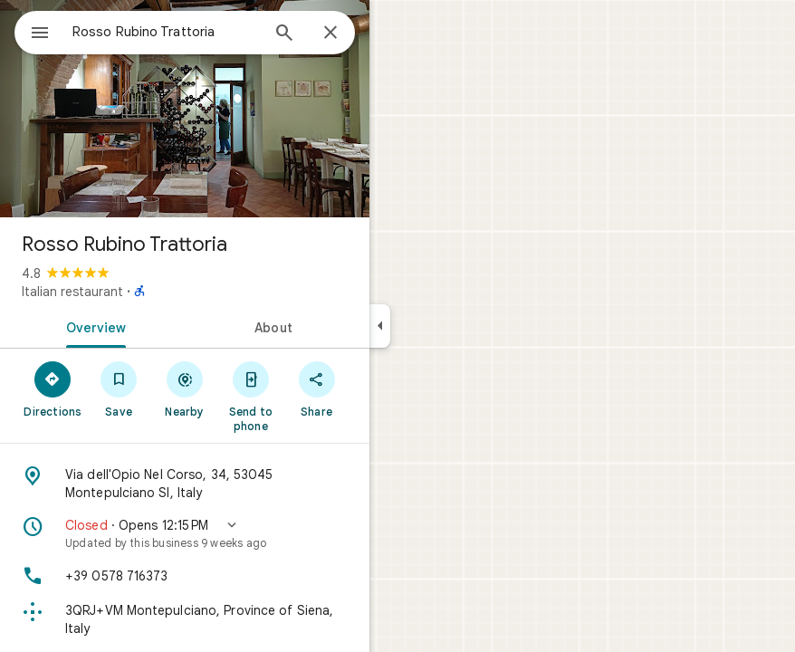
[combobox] (165, 32)
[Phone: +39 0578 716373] (184, 576)
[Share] (316, 388)
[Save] (119, 388)
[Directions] (53, 388)
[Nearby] (185, 388)
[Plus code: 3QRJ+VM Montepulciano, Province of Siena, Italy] (184, 619)
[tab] (92, 326)
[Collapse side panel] (379, 326)
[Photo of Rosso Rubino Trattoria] (184, 108)
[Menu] (39, 34)
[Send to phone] (250, 396)
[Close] (330, 33)
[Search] (284, 34)
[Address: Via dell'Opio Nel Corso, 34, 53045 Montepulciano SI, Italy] (184, 483)
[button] (184, 533)
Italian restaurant (72, 291)
